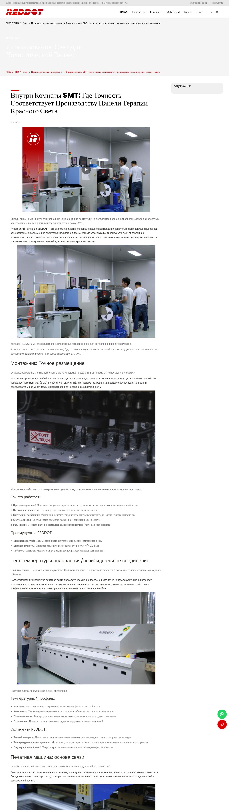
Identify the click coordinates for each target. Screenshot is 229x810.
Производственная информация (46, 23)
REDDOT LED (12, 23)
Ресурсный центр (199, 2)
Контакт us (217, 2)
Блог (25, 23)
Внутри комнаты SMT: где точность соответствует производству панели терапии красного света (113, 23)
